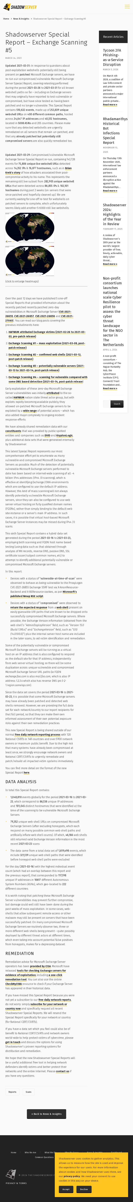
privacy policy (72, 1176)
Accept (66, 1189)
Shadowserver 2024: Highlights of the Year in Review (114, 214)
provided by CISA (40, 966)
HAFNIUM (19, 397)
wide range (30, 410)
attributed (52, 393)
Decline (84, 1189)
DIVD (47, 435)
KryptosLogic (64, 435)
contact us (62, 1071)
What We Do (50, 1152)
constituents (13, 431)
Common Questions (44, 1157)
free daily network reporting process (37, 734)
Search (117, 404)
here (26, 772)
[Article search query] (107, 404)
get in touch (12, 1042)
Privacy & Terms (16, 1183)
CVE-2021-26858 (45, 316)
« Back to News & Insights (46, 1114)
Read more (110, 104)
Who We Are (30, 1152)
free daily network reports (54, 999)
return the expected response (28, 607)
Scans (29, 1092)
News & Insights (21, 19)
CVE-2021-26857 (24, 316)
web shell (62, 607)
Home (6, 19)
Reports (12, 1092)
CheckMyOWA (13, 983)
